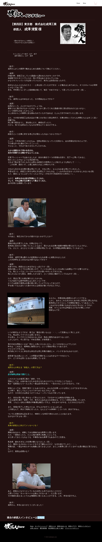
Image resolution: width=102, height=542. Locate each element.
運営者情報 (43, 528)
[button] (95, 3)
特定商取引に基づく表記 (56, 528)
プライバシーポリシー (72, 528)
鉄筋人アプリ (72, 526)
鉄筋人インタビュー (84, 526)
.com (55, 537)
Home (31, 526)
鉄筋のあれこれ (62, 526)
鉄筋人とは (52, 526)
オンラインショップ (41, 526)
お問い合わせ (34, 528)
